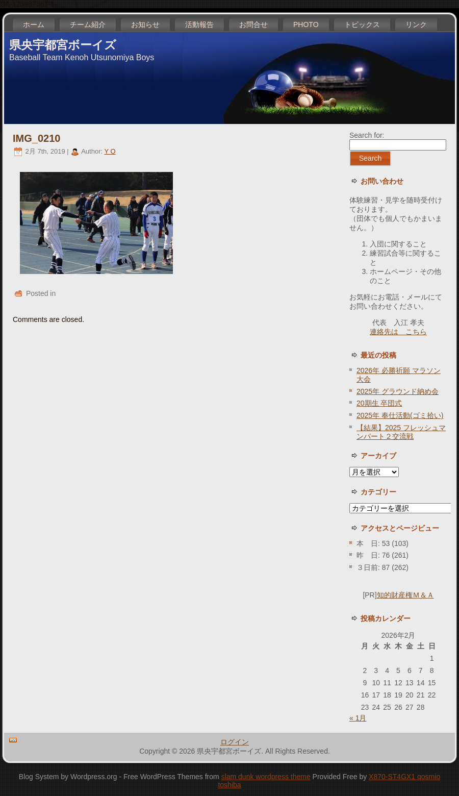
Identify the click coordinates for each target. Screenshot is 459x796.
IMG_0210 (36, 138)
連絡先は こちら (398, 332)
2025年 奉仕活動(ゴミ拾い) (399, 415)
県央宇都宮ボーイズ (62, 45)
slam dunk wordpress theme (266, 777)
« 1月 (357, 718)
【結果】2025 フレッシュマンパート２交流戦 (401, 432)
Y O (109, 151)
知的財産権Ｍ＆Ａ (405, 595)
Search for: (366, 135)
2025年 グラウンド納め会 (397, 391)
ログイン (234, 742)
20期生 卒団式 (379, 403)
